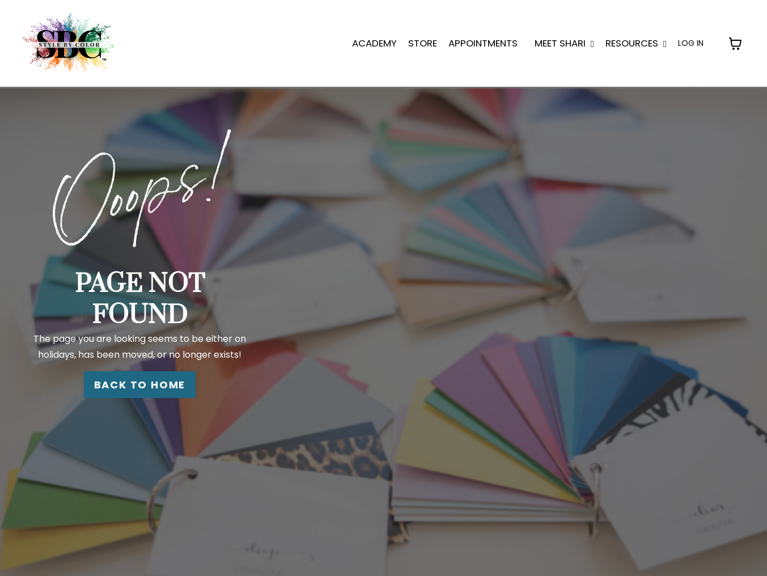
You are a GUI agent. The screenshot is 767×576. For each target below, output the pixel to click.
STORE (422, 43)
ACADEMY (374, 43)
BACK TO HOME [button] (140, 385)
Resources (636, 43)
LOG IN (691, 43)
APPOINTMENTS (483, 43)
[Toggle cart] (735, 44)
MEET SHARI (564, 43)
